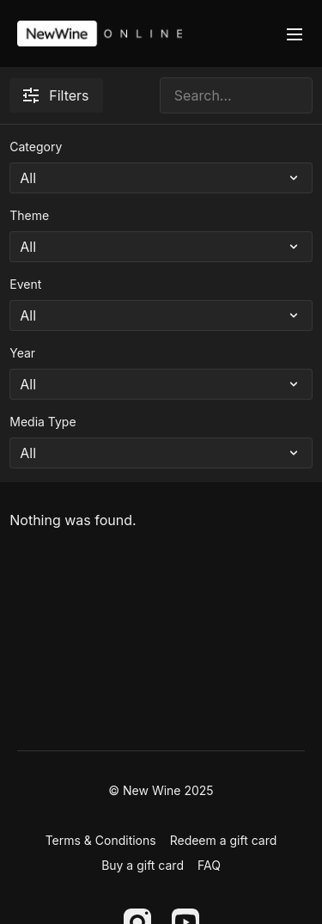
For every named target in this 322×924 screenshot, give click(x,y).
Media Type (42, 421)
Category (35, 146)
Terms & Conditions (101, 840)
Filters (55, 95)
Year (22, 353)
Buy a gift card (142, 865)
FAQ (209, 865)
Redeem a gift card (223, 840)
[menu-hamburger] (294, 33)
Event (25, 284)
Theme (29, 215)
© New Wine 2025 (160, 791)
